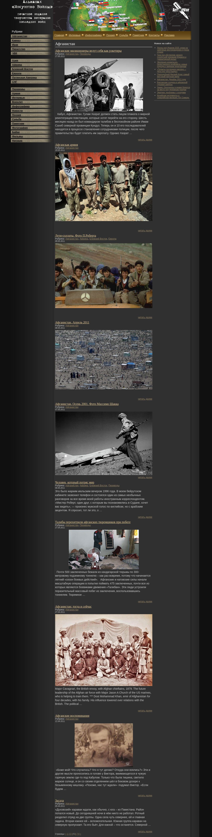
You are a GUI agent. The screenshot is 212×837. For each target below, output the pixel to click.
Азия (15, 60)
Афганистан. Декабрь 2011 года (171, 79)
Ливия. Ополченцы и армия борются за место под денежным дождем (173, 88)
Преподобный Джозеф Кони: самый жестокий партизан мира (173, 75)
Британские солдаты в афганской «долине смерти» (172, 83)
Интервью (18, 97)
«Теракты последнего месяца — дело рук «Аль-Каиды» (171, 70)
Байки (16, 132)
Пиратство (18, 48)
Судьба (16, 119)
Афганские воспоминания (72, 715)
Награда (17, 140)
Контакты (154, 35)
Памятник (18, 123)
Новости (17, 110)
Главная (59, 35)
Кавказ (16, 40)
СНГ (14, 81)
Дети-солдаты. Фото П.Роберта (75, 235)
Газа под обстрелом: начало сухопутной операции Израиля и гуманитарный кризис (171, 57)
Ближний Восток (22, 69)
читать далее (145, 139)
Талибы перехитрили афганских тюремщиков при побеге (93, 522)
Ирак (15, 44)
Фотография (20, 127)
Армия (16, 93)
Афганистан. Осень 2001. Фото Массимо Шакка (87, 404)
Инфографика (21, 106)
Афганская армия (66, 144)
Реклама (169, 35)
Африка (17, 64)
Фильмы (17, 136)
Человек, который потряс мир (74, 482)
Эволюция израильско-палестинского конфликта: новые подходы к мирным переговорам (172, 64)
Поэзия (16, 114)
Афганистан (19, 36)
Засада (59, 800)
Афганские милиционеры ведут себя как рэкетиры (88, 50)
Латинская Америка (24, 77)
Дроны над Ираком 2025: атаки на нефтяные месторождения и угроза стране (173, 50)
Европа (16, 73)
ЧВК (14, 53)
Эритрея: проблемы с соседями (171, 92)
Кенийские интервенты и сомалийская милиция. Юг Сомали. (173, 96)
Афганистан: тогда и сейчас (73, 606)
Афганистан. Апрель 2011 (72, 322)
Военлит (17, 101)
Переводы (18, 89)
